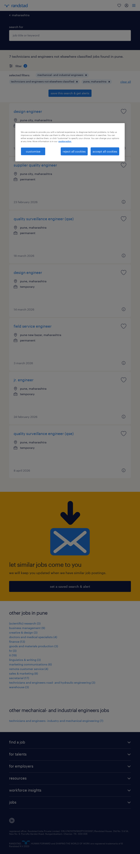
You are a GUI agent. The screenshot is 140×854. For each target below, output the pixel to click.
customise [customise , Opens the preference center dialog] (33, 151)
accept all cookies (105, 151)
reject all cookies (74, 151)
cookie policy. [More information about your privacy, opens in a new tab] (64, 141)
